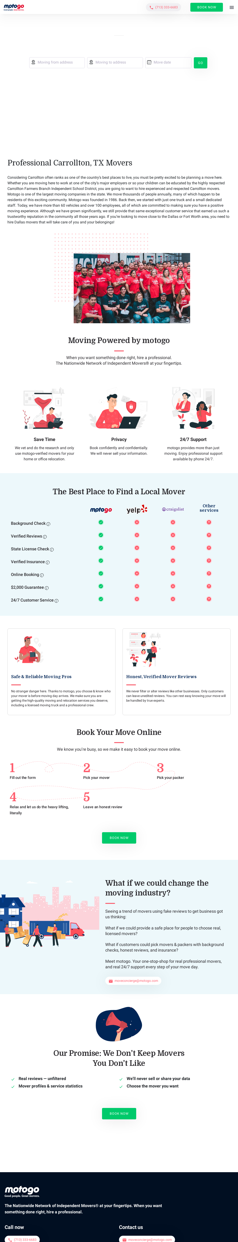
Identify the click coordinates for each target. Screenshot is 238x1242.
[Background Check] (48, 523)
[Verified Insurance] (47, 562)
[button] (163, 7)
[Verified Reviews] (45, 536)
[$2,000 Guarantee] (47, 587)
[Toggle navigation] (232, 8)
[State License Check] (52, 549)
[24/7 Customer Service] (56, 600)
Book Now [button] (206, 7)
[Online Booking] (42, 575)
